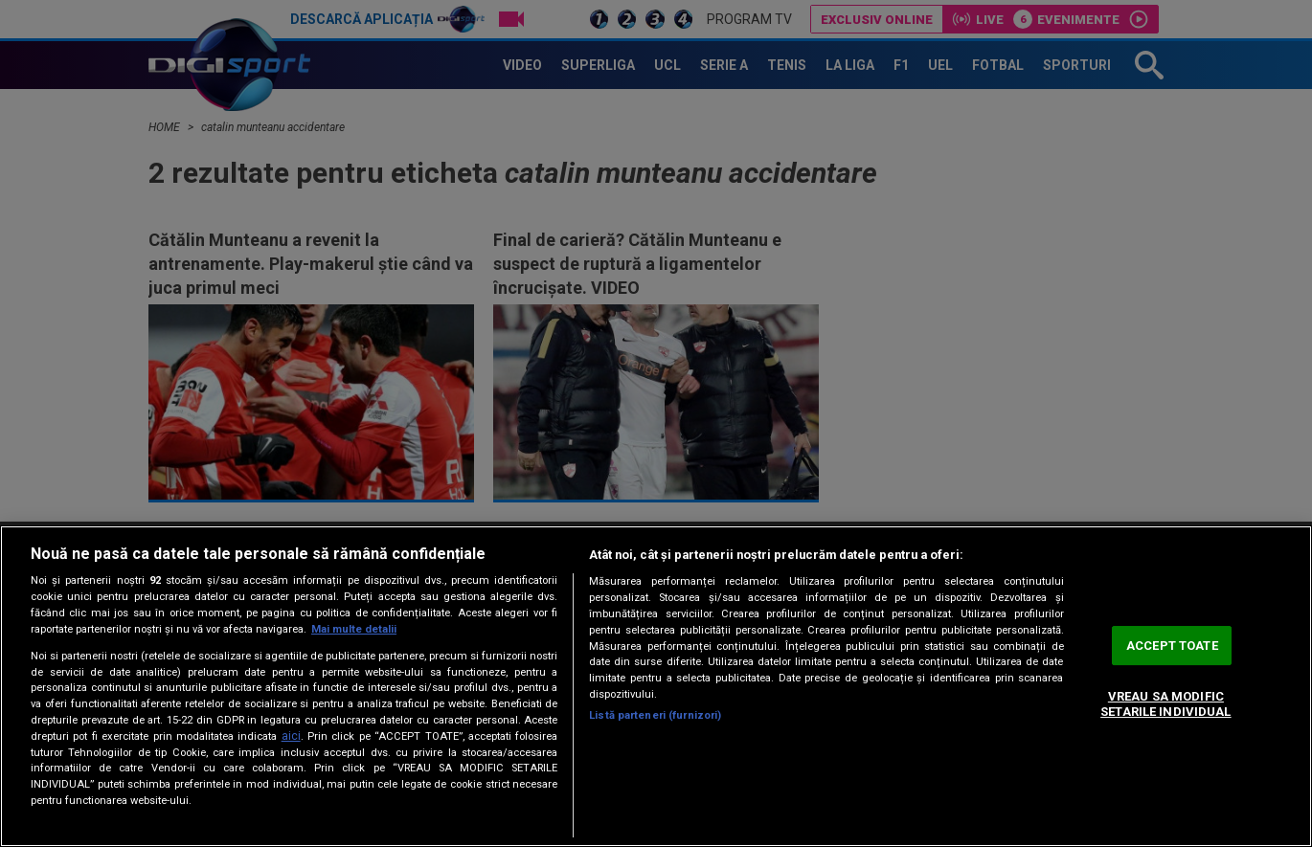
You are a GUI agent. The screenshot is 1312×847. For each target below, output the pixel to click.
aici (291, 736)
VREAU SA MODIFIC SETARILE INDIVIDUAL (1165, 705)
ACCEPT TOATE (1172, 645)
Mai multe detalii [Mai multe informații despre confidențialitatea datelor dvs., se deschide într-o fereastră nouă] (353, 629)
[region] (656, 686)
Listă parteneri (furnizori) (655, 715)
